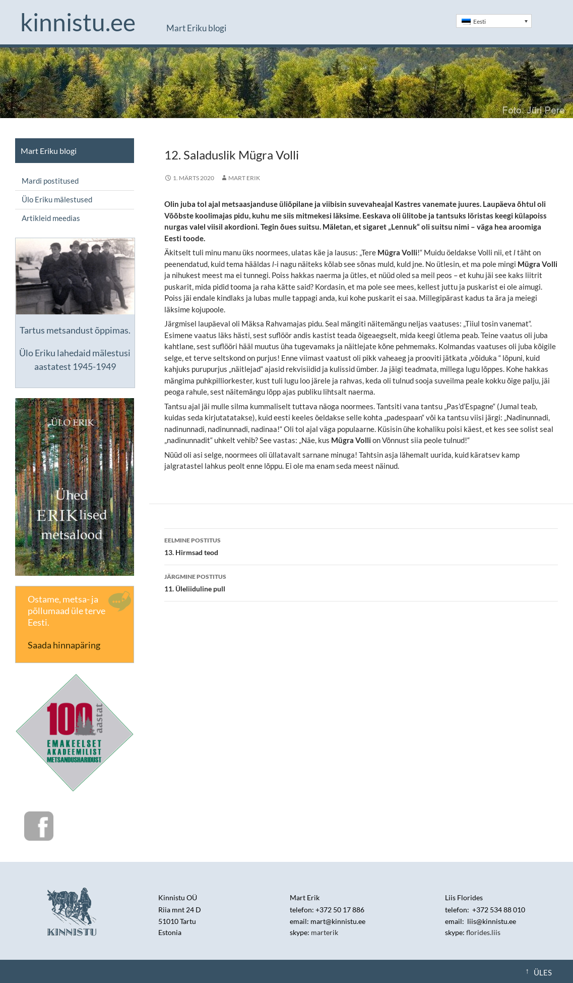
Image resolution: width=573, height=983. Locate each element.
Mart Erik (244, 178)
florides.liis (483, 932)
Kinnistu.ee (78, 22)
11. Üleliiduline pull (361, 582)
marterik (324, 932)
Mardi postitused (50, 180)
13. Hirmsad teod (361, 545)
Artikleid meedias (51, 218)
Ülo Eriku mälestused (57, 199)
